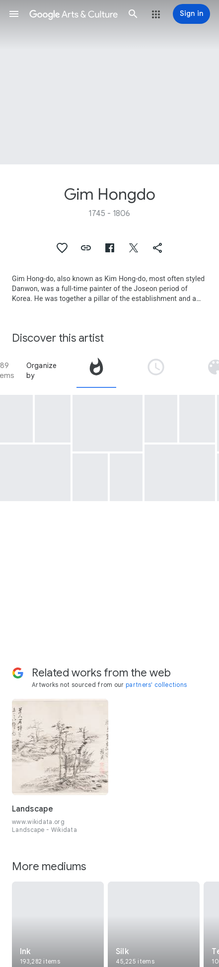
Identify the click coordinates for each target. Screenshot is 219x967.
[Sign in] (191, 14)
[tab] (96, 370)
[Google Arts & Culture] (73, 14)
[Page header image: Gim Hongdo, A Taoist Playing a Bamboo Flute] (109, 82)
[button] (14, 14)
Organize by (41, 370)
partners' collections (156, 684)
